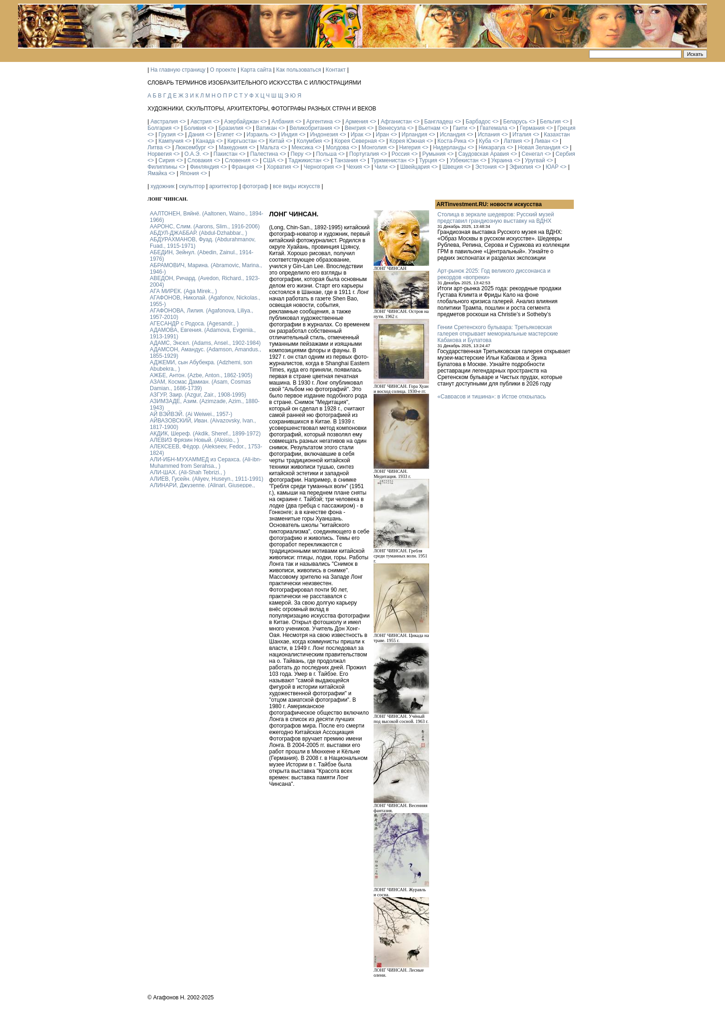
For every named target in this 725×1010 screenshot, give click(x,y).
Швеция (452, 167)
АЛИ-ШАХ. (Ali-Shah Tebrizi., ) (188, 472)
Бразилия (231, 128)
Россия (401, 154)
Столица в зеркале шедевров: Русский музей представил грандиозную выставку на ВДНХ (495, 217)
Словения (237, 160)
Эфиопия (521, 167)
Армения (356, 121)
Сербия (565, 154)
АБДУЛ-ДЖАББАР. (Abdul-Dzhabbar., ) (198, 233)
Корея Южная (407, 141)
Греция (566, 128)
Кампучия (171, 141)
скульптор (192, 186)
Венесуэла (392, 128)
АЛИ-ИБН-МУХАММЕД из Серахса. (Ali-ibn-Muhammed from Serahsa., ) (206, 462)
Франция (243, 167)
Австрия (201, 121)
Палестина (264, 154)
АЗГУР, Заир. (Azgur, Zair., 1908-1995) (198, 395)
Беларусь (515, 121)
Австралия (164, 121)
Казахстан (557, 134)
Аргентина (319, 121)
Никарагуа (492, 147)
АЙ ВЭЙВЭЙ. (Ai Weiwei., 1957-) (191, 414)
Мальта (269, 147)
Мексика (302, 147)
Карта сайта (256, 70)
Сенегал (532, 154)
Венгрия (355, 128)
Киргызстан (242, 141)
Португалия (364, 154)
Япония (189, 173)
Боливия (195, 128)
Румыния (434, 154)
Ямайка (157, 173)
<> (182, 121)
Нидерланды (449, 147)
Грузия (167, 134)
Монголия (374, 147)
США (269, 160)
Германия (532, 128)
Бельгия (550, 121)
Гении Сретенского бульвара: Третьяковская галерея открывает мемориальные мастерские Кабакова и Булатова (497, 333)
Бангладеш (438, 121)
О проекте (223, 70)
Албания (282, 121)
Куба (485, 141)
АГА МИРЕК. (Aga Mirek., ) (183, 291)
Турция (428, 160)
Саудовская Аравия (483, 154)
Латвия (513, 141)
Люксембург (190, 147)
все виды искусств (296, 186)
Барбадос (478, 121)
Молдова (337, 147)
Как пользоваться (298, 70)
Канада (205, 141)
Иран (382, 134)
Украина (501, 160)
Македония (233, 147)
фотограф (255, 186)
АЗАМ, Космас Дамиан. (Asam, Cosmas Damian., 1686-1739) (200, 385)
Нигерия (409, 147)
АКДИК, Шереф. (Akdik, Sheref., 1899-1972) (205, 433)
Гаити (460, 128)
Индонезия (324, 134)
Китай (276, 141)
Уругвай (535, 160)
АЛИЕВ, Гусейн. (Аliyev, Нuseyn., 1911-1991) (207, 479)
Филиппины (162, 167)
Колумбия (309, 141)
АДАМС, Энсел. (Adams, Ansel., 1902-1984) (205, 343)
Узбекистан (464, 160)
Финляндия (204, 167)
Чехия (354, 167)
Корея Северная (355, 141)
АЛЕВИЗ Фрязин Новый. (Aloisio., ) (194, 440)
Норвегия (159, 154)
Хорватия (279, 167)
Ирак (356, 134)
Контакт (335, 70)
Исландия (452, 134)
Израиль (257, 134)
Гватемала (493, 128)
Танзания (346, 160)
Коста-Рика (452, 141)
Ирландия (414, 134)
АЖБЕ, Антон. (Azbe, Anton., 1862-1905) (201, 375)
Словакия (199, 160)
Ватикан (266, 128)
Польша (326, 154)
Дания (196, 134)
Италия (521, 134)
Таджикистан (304, 160)
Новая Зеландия (539, 147)
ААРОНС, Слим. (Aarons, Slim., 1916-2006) (205, 226)
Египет (225, 134)
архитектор (223, 186)
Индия (289, 134)
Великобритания (310, 128)
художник (162, 186)
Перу (297, 154)
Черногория (319, 167)
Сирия (167, 160)
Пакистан (226, 154)
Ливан (542, 141)
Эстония (486, 167)
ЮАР (552, 167)
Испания (489, 134)
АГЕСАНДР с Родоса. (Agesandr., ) (194, 323)
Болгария (159, 128)
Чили (381, 167)
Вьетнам (429, 128)
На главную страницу (177, 70)
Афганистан (396, 121)
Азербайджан (241, 121)
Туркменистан (388, 160)
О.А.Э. (192, 154)
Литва (155, 147)
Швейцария (415, 167)
